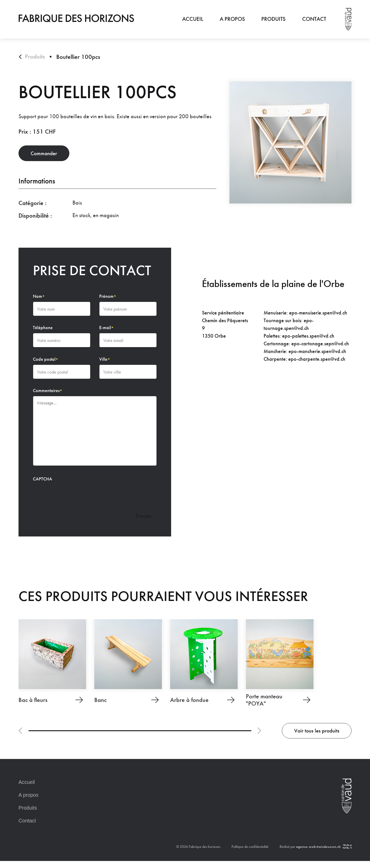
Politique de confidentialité (250, 848)
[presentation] (72, 495)
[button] (20, 732)
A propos (232, 19)
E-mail (106, 328)
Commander (46, 153)
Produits (273, 19)
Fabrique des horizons (204, 848)
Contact (314, 19)
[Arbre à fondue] (204, 664)
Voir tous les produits (314, 731)
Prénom (107, 297)
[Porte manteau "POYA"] (279, 664)
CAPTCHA (42, 479)
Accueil (192, 19)
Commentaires (47, 391)
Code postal (45, 360)
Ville (104, 360)
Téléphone (43, 328)
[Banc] (128, 664)
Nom (39, 297)
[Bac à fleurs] (52, 664)
